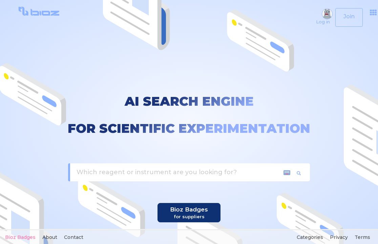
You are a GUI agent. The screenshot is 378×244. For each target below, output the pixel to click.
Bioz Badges (20, 237)
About (49, 237)
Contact (73, 237)
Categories (310, 237)
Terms (362, 237)
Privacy (339, 237)
